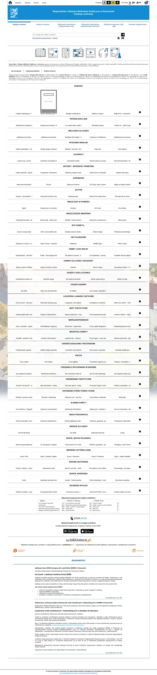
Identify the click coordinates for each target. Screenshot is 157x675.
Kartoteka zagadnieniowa (137, 24)
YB (113, 2)
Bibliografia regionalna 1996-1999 (114, 25)
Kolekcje (55, 38)
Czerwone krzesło (70, 510)
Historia (27, 3)
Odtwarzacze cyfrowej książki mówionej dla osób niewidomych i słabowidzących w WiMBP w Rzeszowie (74, 603)
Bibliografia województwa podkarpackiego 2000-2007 (90, 25)
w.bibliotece (68, 545)
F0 (130, 2)
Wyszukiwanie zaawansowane (41, 38)
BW (108, 2)
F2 (139, 2)
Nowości (18, 3)
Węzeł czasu (96, 506)
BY (117, 2)
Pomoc (36, 3)
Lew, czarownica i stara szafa (46, 503)
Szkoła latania (42, 505)
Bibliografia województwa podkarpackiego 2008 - (66, 25)
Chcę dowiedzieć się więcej (69, 673)
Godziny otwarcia (50, 71)
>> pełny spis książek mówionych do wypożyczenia (68, 625)
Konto (44, 3)
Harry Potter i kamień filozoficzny (47, 506)
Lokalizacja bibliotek (32, 71)
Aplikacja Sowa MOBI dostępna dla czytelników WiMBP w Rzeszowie (60, 568)
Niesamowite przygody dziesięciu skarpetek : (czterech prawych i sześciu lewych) (58, 508)
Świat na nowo (96, 510)
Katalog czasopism (42, 24)
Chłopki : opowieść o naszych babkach (75, 506)
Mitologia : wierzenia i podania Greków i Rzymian (51, 510)
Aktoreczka (95, 508)
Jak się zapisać (16, 71)
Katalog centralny (19, 24)
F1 (134, 2)
